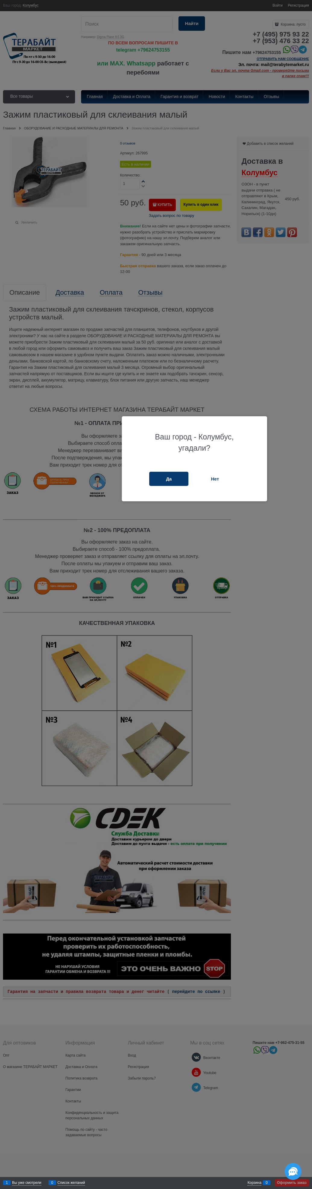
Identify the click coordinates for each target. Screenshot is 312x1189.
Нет (215, 478)
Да (169, 478)
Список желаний (71, 1182)
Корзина (254, 1182)
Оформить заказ (292, 1183)
